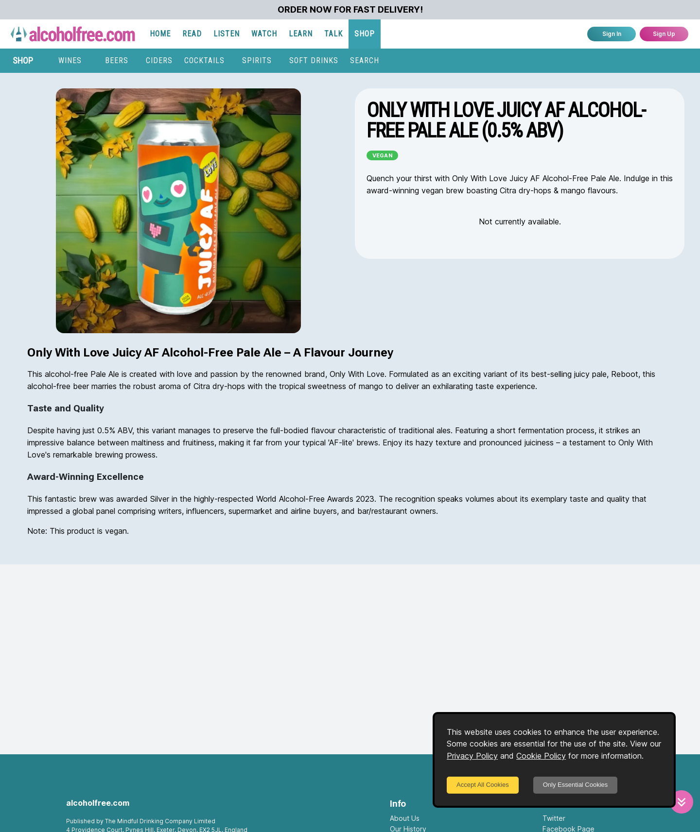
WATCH (264, 33)
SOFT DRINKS (313, 60)
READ (192, 33)
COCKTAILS (204, 60)
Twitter (553, 818)
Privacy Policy (472, 756)
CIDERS (159, 60)
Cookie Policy (541, 756)
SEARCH (364, 60)
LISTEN (226, 33)
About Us (405, 818)
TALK (333, 33)
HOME (160, 33)
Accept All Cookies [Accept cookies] (482, 784)
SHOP (364, 33)
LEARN (301, 33)
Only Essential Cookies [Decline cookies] (575, 784)
